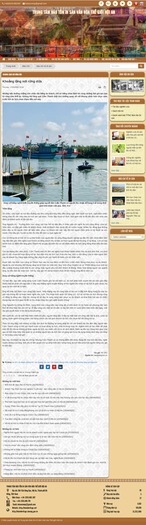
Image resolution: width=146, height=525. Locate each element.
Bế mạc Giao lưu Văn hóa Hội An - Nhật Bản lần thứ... (134, 200)
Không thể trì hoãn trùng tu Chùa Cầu (20, 449)
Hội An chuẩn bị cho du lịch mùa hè (20, 441)
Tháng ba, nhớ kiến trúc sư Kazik (19, 469)
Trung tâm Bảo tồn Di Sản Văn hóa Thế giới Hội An (41, 520)
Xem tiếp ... (116, 170)
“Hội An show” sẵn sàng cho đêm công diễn (23, 445)
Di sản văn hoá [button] (42, 60)
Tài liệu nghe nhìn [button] (92, 60)
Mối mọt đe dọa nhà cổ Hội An (18, 385)
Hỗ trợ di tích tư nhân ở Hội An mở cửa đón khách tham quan (32, 423)
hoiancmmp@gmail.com (36, 3)
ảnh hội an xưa (126, 74)
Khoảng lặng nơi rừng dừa (12, 75)
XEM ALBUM (127, 86)
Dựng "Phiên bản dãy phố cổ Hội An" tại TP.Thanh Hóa (29, 406)
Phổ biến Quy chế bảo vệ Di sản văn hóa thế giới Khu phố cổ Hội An (35, 402)
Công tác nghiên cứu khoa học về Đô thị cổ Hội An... (134, 161)
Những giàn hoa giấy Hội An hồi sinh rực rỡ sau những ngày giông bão (35, 454)
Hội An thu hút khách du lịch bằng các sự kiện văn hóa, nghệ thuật (33, 458)
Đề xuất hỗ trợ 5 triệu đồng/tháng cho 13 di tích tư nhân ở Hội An (33, 410)
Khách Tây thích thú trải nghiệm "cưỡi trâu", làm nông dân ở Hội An (35, 389)
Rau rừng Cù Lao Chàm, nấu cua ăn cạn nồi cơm (27, 393)
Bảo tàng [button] (77, 60)
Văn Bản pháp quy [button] (128, 60)
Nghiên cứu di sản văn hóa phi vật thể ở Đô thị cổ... (134, 135)
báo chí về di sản (126, 179)
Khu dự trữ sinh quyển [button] (61, 60)
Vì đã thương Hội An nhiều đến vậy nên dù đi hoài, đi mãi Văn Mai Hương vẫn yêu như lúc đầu (47, 397)
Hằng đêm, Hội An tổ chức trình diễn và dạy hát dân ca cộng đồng (33, 474)
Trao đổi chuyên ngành (127, 126)
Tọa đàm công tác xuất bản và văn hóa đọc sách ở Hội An (30, 419)
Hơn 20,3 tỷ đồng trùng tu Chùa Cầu (21, 415)
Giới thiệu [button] (12, 59)
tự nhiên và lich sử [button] (26, 60)
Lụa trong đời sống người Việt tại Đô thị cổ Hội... (134, 148)
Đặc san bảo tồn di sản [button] (110, 59)
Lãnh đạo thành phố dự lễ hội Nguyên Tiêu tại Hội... (133, 214)
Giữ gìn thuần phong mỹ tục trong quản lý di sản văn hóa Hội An (32, 437)
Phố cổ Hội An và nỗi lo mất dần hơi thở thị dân (134, 187)
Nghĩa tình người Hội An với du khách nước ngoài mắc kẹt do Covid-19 (35, 432)
